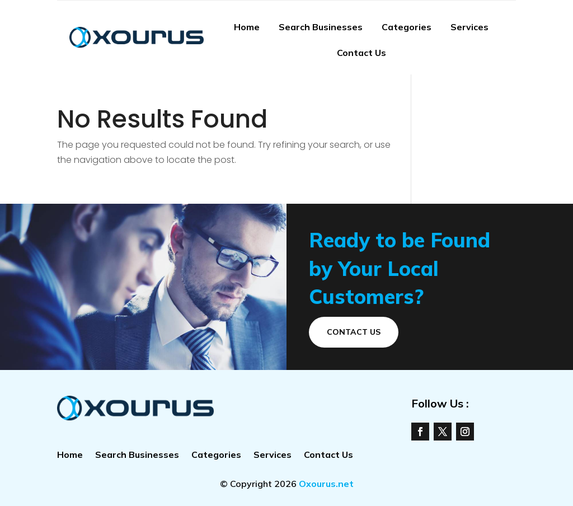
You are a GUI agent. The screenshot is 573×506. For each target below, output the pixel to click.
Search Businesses (321, 26)
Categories (406, 26)
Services (469, 26)
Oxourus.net (326, 483)
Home (247, 26)
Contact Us (361, 52)
